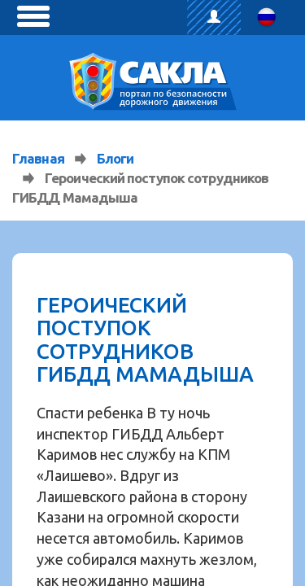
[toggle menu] (33, 16)
